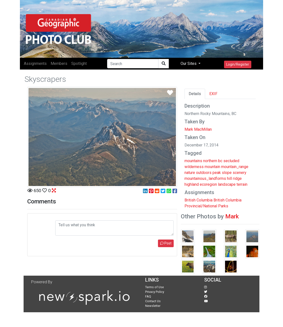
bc (220, 160)
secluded (231, 160)
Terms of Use (154, 287)
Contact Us (153, 301)
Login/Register (237, 64)
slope (227, 172)
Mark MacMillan (198, 129)
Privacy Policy (154, 292)
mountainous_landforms (205, 178)
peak (216, 172)
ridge (237, 178)
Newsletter (152, 306)
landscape (227, 184)
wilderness (194, 166)
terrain (242, 184)
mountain (212, 166)
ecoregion (208, 184)
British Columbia (198, 200)
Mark (232, 216)
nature (189, 172)
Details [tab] (195, 93)
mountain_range (234, 166)
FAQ (148, 296)
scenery (239, 172)
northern (210, 160)
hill (229, 178)
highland (191, 184)
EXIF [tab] (213, 93)
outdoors (204, 172)
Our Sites (189, 63)
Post (165, 243)
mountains (193, 160)
